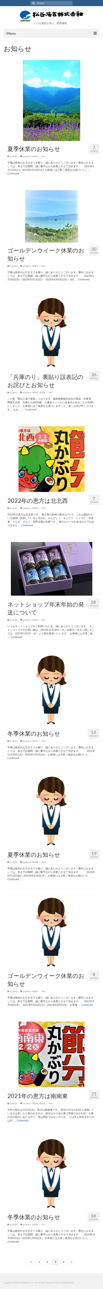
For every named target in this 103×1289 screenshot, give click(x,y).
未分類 (42, 392)
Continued (13, 173)
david (14, 156)
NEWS (35, 156)
